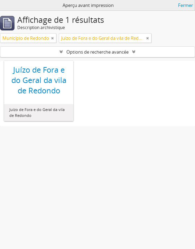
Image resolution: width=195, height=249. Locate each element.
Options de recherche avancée (97, 52)
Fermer (185, 5)
